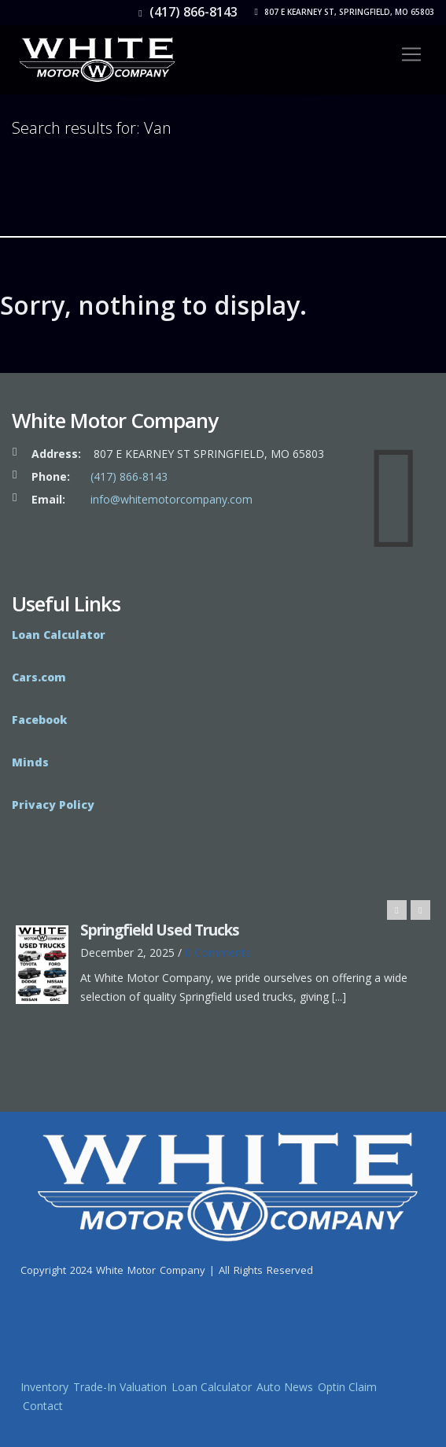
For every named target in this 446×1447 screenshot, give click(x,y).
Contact (43, 1405)
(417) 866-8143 (187, 11)
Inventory (44, 1386)
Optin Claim (347, 1386)
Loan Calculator (211, 1386)
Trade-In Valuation (120, 1386)
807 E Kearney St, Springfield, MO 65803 (344, 11)
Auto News (284, 1386)
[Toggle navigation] (411, 54)
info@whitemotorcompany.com (171, 499)
